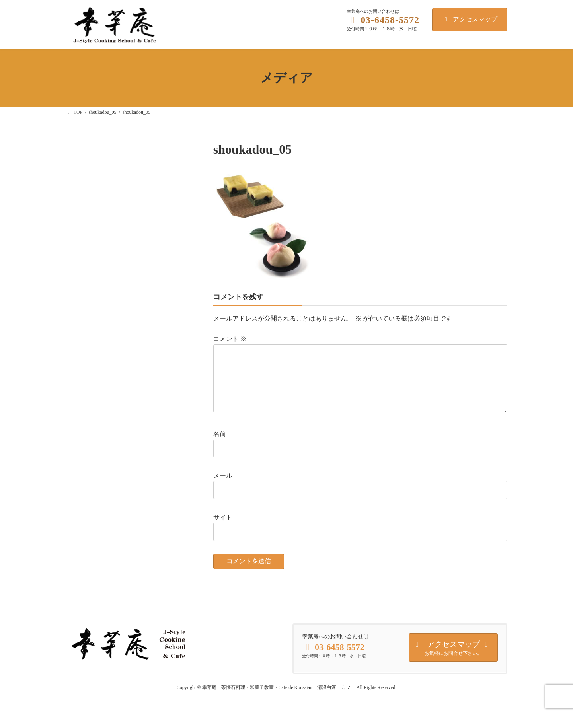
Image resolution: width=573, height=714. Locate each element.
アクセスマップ (469, 19)
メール (222, 488)
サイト (222, 529)
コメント (230, 338)
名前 (219, 446)
